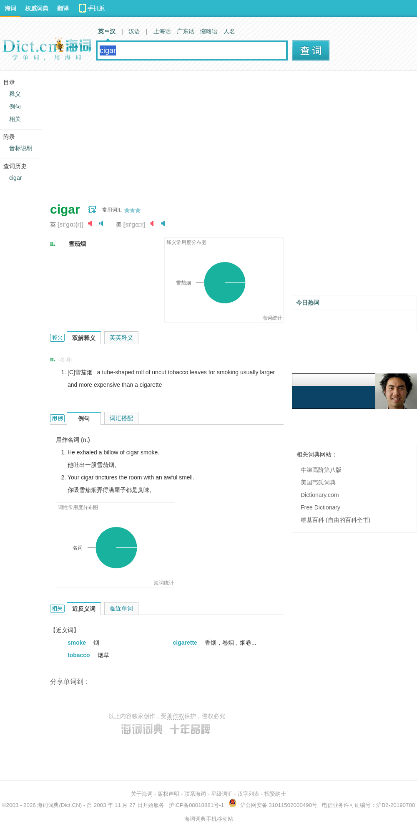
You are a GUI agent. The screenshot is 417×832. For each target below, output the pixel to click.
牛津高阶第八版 (321, 469)
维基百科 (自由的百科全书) (335, 520)
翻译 (63, 8)
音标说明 (21, 148)
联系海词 (195, 794)
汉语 (134, 31)
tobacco (80, 655)
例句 (15, 106)
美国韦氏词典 (318, 482)
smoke (78, 642)
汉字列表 (248, 794)
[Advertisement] (185, 133)
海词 (10, 8)
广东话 (185, 31)
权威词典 (36, 8)
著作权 (175, 716)
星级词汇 (222, 794)
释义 (15, 94)
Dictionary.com (320, 495)
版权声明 (168, 794)
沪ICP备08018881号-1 (196, 805)
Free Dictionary (320, 507)
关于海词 (142, 794)
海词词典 (48, 805)
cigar (15, 177)
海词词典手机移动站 (208, 819)
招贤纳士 (275, 794)
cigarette (186, 642)
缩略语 (209, 31)
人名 (229, 31)
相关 (15, 119)
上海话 (162, 31)
